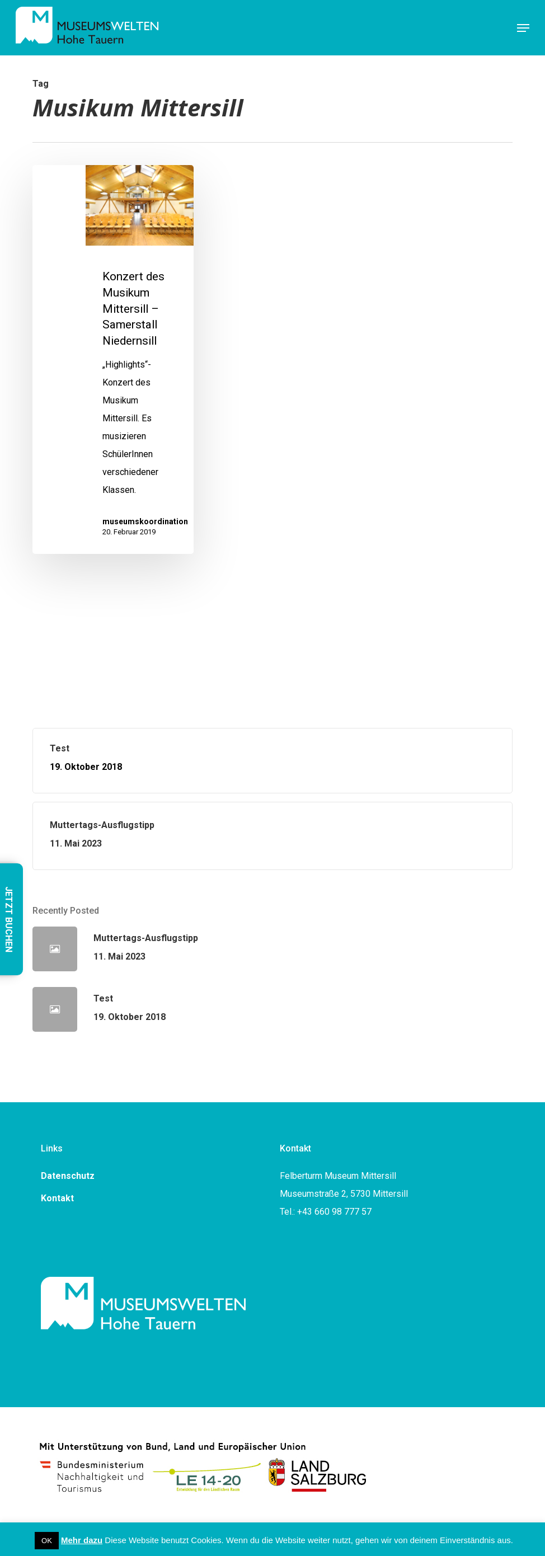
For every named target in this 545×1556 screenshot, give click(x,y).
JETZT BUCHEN (8, 919)
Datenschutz (68, 1175)
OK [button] (46, 1540)
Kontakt (57, 1198)
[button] (523, 28)
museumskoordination (145, 521)
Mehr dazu (81, 1540)
